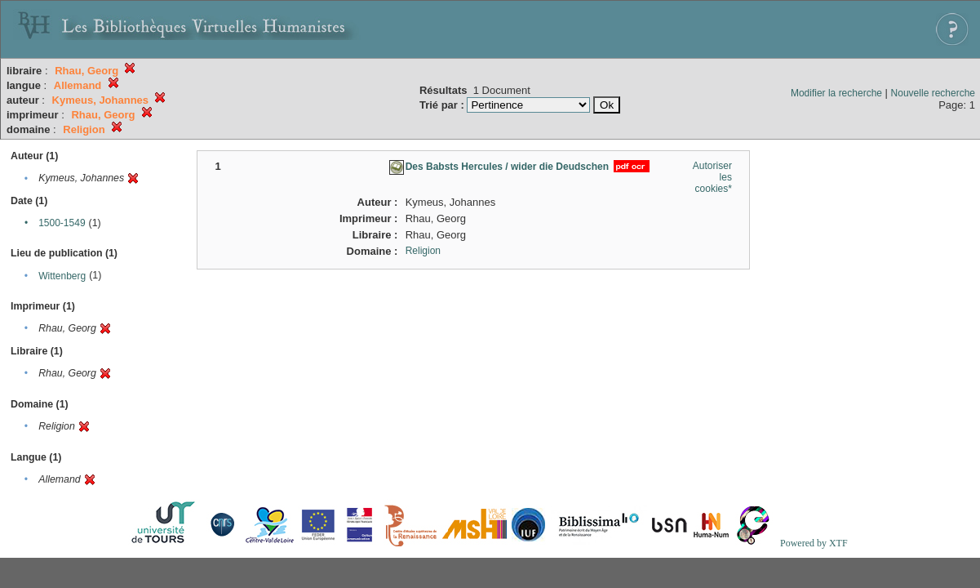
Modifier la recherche (836, 93)
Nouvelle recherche (933, 93)
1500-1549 (61, 223)
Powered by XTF (814, 543)
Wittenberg (62, 276)
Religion (423, 250)
